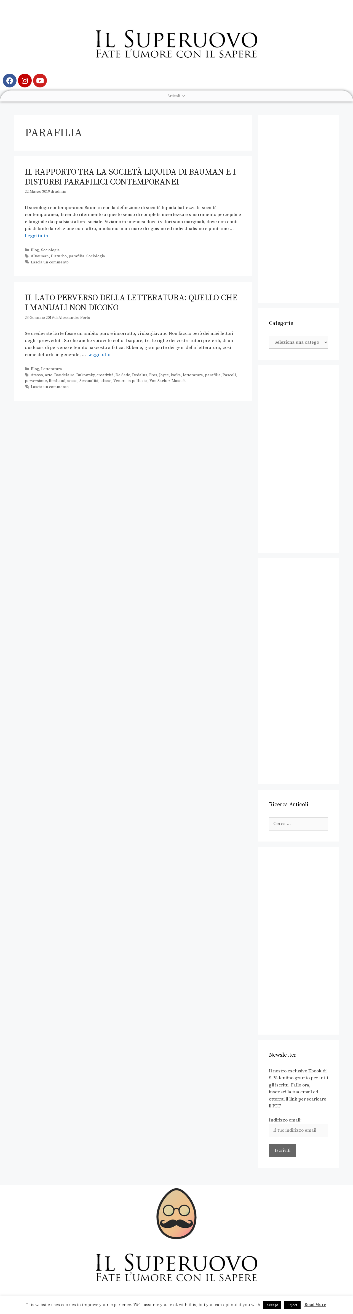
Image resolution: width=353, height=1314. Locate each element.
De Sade (123, 375)
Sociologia (50, 250)
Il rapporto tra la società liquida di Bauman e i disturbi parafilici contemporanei (130, 177)
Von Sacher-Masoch (167, 380)
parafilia (76, 256)
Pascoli (229, 375)
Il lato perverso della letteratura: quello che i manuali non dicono (131, 303)
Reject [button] (292, 1305)
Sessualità (88, 380)
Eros (153, 375)
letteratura (193, 375)
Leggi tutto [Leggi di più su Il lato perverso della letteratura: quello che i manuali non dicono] (98, 355)
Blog (35, 250)
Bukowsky (85, 375)
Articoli (176, 96)
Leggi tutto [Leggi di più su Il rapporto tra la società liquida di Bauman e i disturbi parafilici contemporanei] (36, 236)
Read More (315, 1304)
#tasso (37, 375)
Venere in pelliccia (130, 380)
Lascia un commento (50, 262)
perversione (36, 380)
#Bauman (40, 256)
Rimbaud (57, 380)
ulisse (105, 380)
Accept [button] (272, 1305)
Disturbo (59, 256)
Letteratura (51, 369)
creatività (105, 375)
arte (48, 375)
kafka (176, 375)
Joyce (164, 375)
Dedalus (139, 375)
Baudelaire (64, 375)
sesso (72, 380)
